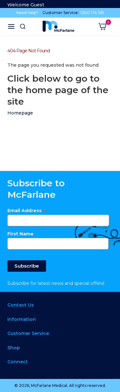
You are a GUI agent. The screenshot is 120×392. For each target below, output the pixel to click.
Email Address (26, 210)
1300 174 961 (92, 12)
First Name (20, 234)
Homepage (20, 113)
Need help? (27, 12)
